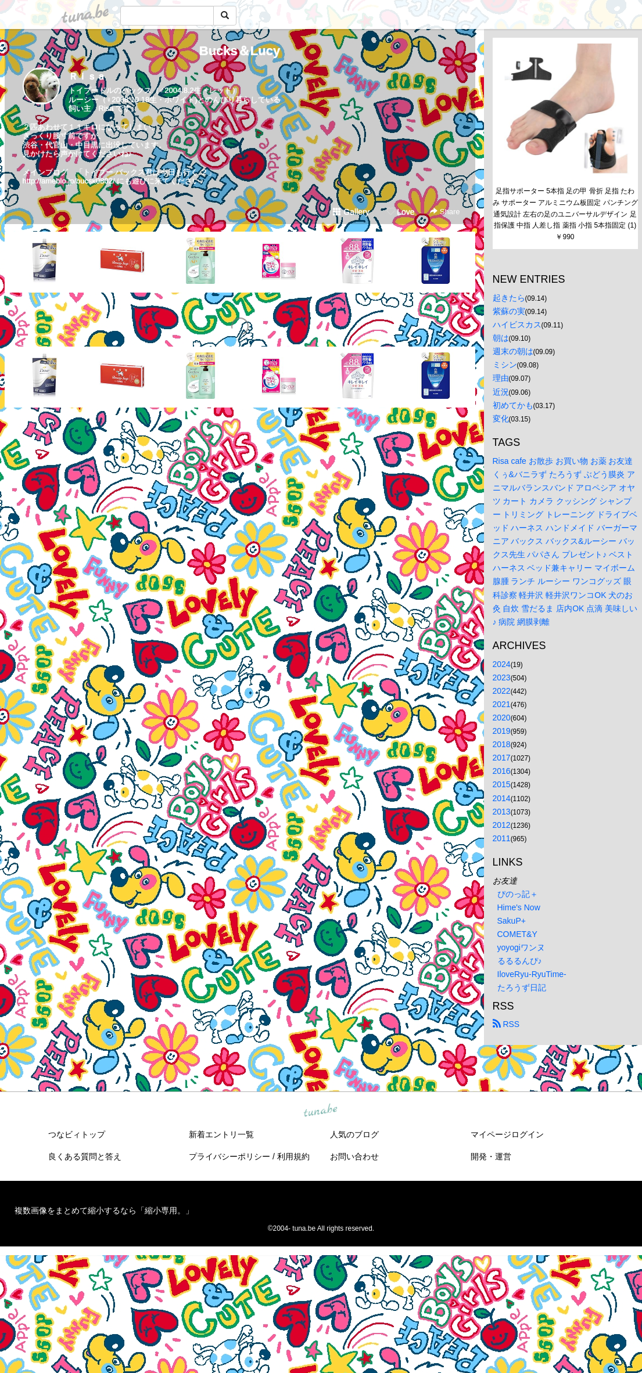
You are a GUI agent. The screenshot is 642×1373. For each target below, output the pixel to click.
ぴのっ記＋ (517, 894)
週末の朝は (513, 351)
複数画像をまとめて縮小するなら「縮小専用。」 (104, 1210)
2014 (502, 798)
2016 (502, 771)
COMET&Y (517, 934)
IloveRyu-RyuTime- (531, 974)
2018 (502, 744)
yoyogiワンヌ (521, 947)
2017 (502, 757)
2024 (502, 664)
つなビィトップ (76, 1134)
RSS (506, 1024)
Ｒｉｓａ (87, 76)
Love (400, 212)
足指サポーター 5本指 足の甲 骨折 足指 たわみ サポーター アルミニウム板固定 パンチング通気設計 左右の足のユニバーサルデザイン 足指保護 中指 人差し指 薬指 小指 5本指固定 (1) (565, 208)
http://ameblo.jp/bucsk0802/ (69, 180)
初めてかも (513, 405)
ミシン (505, 364)
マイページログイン (507, 1134)
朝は (501, 338)
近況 (501, 392)
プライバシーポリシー (229, 1156)
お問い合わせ (354, 1156)
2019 (502, 731)
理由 (501, 378)
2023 (502, 677)
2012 (502, 825)
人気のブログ (354, 1134)
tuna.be (321, 1110)
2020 (502, 717)
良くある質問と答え (84, 1156)
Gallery (351, 212)
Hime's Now (518, 907)
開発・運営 (491, 1156)
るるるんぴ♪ (519, 960)
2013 (502, 811)
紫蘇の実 (509, 311)
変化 (501, 418)
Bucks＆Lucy (239, 51)
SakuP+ (511, 920)
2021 (502, 704)
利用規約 (293, 1156)
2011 (502, 838)
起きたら (509, 297)
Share (445, 211)
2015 (502, 784)
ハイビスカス (517, 324)
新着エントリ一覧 (221, 1134)
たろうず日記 (521, 987)
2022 (502, 690)
